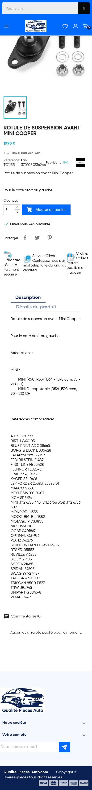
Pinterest (49, 237)
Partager (25, 237)
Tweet (37, 237)
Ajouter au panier (46, 210)
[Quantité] (9, 209)
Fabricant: (54, 162)
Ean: (24, 160)
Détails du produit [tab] (36, 307)
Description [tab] (28, 297)
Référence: (12, 160)
